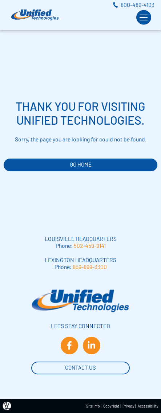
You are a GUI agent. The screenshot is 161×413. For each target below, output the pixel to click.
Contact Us (80, 367)
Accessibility (148, 406)
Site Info (93, 406)
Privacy (128, 406)
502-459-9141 (90, 245)
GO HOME (81, 164)
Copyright (111, 406)
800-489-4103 (137, 4)
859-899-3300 (90, 266)
